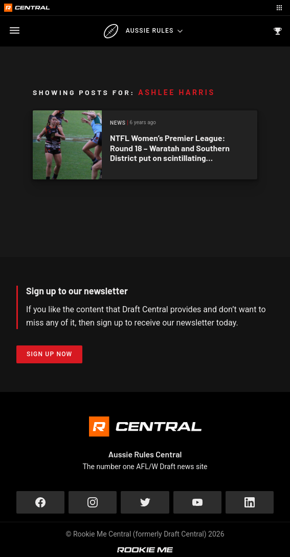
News (118, 123)
